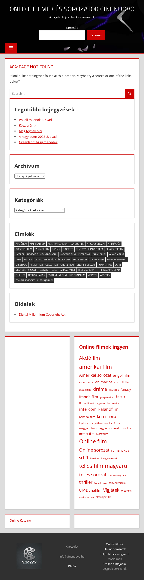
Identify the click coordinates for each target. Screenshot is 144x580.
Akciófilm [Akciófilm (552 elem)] (21, 243)
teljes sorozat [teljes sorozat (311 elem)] (87, 269)
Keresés (72, 27)
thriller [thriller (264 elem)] (20, 275)
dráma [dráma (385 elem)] (56, 249)
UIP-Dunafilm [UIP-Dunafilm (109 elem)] (77, 275)
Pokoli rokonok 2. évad (35, 120)
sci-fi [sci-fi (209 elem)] (118, 264)
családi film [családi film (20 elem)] (42, 249)
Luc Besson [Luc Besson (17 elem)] (80, 259)
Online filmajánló (115, 564)
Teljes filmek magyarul (114, 554)
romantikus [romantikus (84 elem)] (105, 264)
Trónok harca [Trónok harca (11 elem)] (36, 275)
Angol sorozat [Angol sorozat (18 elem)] (96, 243)
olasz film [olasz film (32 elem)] (51, 264)
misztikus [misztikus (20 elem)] (21, 264)
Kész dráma (27, 125)
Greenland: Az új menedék (38, 142)
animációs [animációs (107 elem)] (114, 243)
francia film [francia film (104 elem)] (95, 249)
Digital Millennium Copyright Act (42, 314)
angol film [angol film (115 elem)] (77, 243)
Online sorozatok (115, 549)
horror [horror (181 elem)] (20, 254)
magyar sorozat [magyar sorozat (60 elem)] (117, 259)
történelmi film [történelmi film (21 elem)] (57, 275)
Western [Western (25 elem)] (105, 275)
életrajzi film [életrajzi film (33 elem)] (45, 280)
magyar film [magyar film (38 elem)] (96, 259)
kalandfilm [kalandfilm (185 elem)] (99, 254)
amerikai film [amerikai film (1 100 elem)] (37, 243)
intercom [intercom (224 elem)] (84, 254)
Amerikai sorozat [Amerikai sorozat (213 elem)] (58, 243)
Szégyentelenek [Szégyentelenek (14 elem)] (38, 269)
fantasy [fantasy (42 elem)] (81, 249)
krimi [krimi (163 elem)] (18, 259)
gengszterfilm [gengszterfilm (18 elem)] (114, 249)
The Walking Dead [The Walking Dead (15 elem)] (109, 269)
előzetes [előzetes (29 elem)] (68, 249)
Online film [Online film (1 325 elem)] (67, 264)
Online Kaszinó (20, 520)
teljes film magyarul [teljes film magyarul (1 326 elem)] (62, 269)
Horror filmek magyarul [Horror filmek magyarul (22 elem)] (42, 254)
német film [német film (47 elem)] (36, 264)
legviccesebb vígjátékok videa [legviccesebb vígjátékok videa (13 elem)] (52, 259)
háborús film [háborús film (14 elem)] (68, 254)
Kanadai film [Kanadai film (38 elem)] (116, 254)
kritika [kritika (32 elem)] (28, 259)
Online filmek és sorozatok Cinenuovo (72, 9)
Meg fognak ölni (30, 131)
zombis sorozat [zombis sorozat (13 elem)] (25, 280)
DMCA (72, 566)
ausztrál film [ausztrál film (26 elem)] (24, 249)
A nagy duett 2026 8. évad (38, 136)
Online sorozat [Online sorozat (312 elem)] (85, 264)
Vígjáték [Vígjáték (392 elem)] (92, 275)
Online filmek (114, 544)
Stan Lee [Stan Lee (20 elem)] (21, 269)
